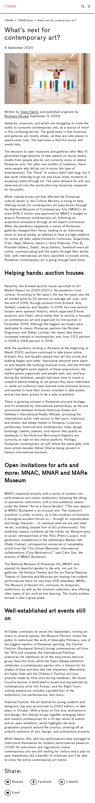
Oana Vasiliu (30, 112)
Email (12, 793)
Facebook (41, 782)
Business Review (17, 116)
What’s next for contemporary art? (56, 20)
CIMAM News (25, 20)
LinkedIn (68, 782)
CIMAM (10, 6)
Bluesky (14, 782)
